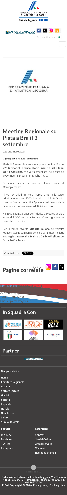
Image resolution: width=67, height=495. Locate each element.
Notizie (5, 408)
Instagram (7, 448)
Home (4, 377)
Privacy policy (41, 485)
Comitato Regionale (12, 382)
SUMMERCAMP (10, 422)
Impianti (6, 404)
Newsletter (7, 413)
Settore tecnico (10, 390)
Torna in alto (33, 471)
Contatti (40, 435)
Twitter (5, 443)
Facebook (6, 439)
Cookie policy (57, 485)
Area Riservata (43, 443)
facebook (39, 30)
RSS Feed (6, 435)
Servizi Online (43, 439)
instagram (51, 30)
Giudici (5, 395)
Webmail (40, 448)
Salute (5, 417)
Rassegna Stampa (45, 452)
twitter (45, 30)
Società (5, 399)
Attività (5, 386)
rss (57, 30)
